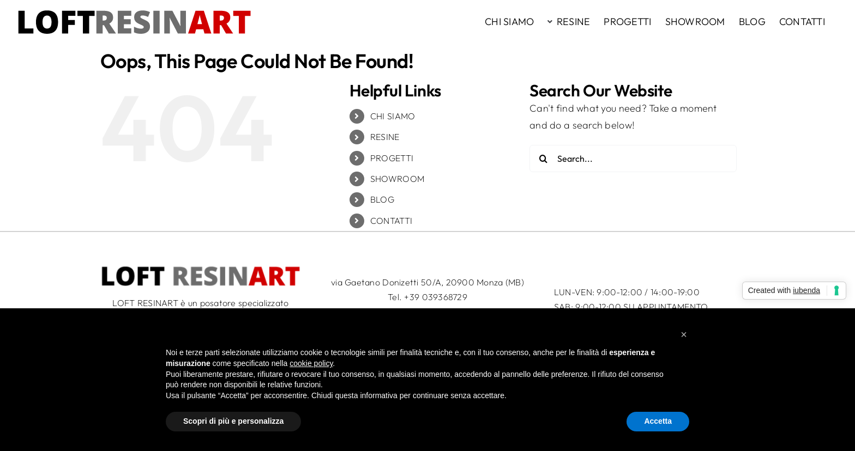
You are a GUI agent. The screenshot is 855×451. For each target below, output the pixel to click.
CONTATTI (391, 220)
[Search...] (633, 158)
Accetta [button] (658, 421)
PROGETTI (391, 158)
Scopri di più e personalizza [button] (233, 421)
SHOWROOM (397, 178)
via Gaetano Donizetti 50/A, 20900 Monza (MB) (427, 282)
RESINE (385, 136)
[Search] (543, 158)
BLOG (382, 199)
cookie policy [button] (311, 363)
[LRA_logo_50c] (200, 269)
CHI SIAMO (392, 116)
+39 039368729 (435, 296)
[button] (684, 334)
